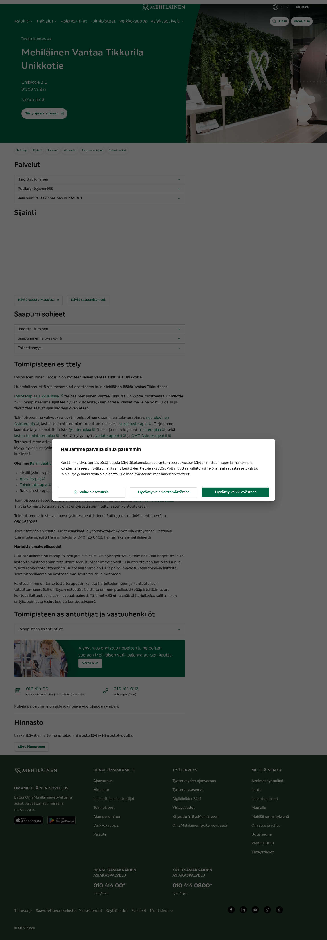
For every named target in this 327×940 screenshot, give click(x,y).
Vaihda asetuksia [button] (91, 492)
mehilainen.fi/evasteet (171, 474)
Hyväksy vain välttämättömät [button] (163, 492)
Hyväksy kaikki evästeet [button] (235, 492)
